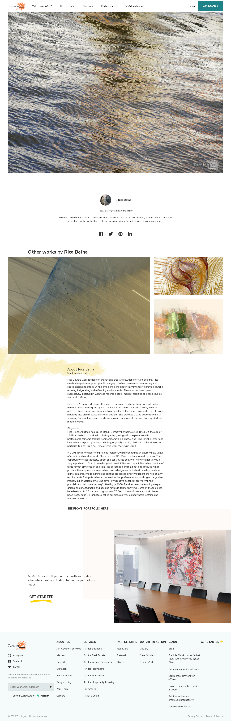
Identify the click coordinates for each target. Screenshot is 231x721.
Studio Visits (147, 662)
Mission (60, 655)
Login (192, 6)
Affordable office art (179, 706)
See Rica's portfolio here (87, 508)
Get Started (210, 6)
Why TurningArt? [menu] (42, 6)
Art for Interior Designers (98, 662)
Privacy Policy (195, 716)
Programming (63, 682)
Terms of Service (214, 716)
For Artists (90, 689)
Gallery (144, 648)
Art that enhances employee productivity (181, 698)
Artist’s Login (91, 695)
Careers (60, 695)
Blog (171, 648)
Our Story (61, 669)
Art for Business (93, 648)
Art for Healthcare (94, 669)
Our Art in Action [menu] (133, 6)
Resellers (122, 648)
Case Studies (147, 655)
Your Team (62, 689)
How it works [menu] (67, 6)
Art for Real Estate (95, 655)
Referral (121, 655)
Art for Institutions (94, 675)
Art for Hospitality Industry (99, 682)
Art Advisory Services (68, 648)
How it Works (64, 675)
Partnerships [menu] (108, 6)
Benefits (61, 662)
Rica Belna (124, 200)
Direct (120, 662)
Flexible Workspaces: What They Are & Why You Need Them (184, 659)
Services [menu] (88, 6)
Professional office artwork (183, 669)
